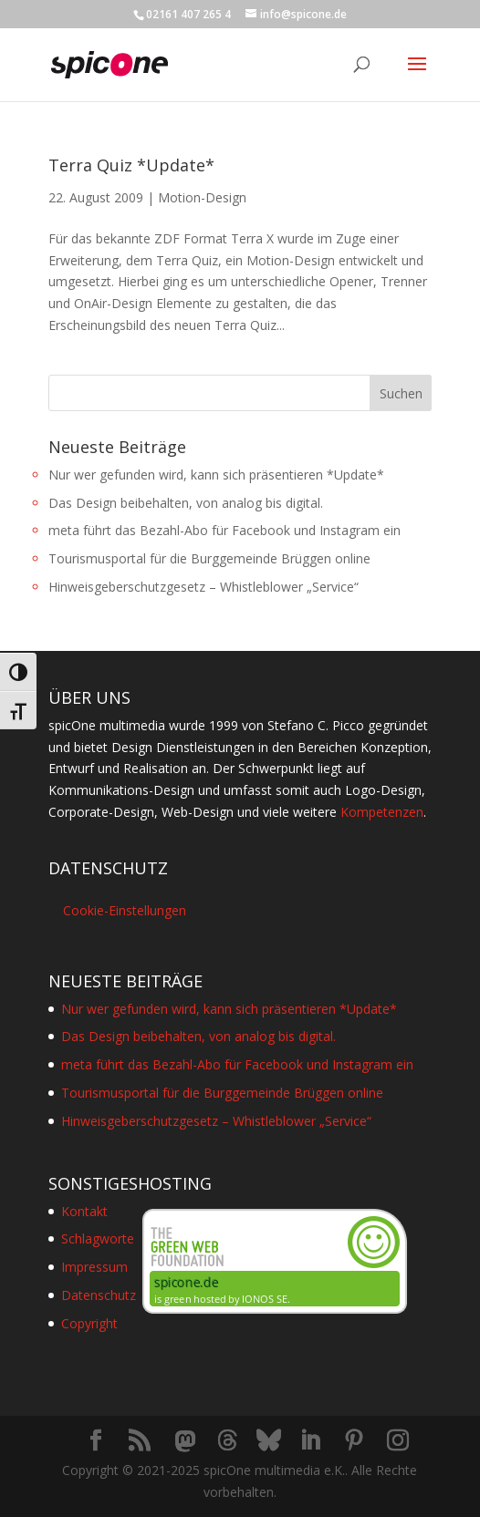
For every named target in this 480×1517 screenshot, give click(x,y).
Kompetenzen (381, 811)
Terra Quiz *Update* (131, 165)
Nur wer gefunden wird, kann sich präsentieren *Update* (216, 474)
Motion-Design (202, 197)
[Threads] (227, 1440)
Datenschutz (98, 1295)
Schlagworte (97, 1238)
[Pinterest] (354, 1440)
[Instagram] (398, 1440)
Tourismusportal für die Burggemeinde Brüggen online (209, 558)
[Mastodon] (185, 1441)
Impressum (94, 1266)
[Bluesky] (268, 1440)
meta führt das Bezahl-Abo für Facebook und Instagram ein (224, 530)
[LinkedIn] (310, 1440)
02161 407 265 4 (188, 14)
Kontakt (84, 1211)
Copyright (89, 1323)
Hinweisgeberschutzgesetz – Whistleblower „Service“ (203, 586)
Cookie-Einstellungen (124, 910)
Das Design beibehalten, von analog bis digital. (185, 502)
